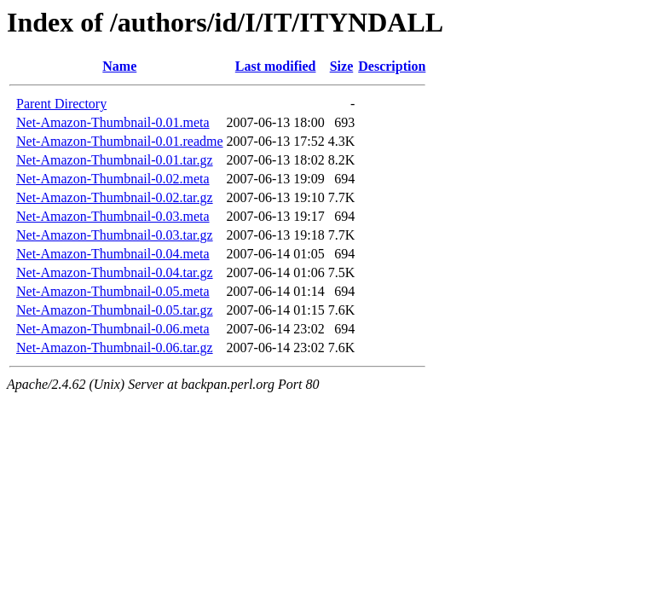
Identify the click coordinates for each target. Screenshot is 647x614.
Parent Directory (61, 103)
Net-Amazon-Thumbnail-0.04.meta (113, 253)
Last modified (275, 66)
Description (391, 66)
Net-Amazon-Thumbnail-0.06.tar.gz (114, 347)
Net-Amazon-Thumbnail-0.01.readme (119, 141)
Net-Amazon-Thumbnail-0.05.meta (113, 291)
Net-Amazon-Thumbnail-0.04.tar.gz (114, 272)
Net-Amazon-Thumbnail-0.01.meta (113, 122)
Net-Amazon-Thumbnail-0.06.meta (113, 328)
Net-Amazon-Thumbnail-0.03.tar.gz (114, 235)
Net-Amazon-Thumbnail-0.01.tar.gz (114, 160)
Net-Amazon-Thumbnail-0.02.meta (113, 178)
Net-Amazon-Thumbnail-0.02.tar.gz (114, 197)
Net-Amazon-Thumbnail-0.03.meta (113, 216)
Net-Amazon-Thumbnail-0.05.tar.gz (114, 310)
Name (119, 66)
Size (342, 66)
